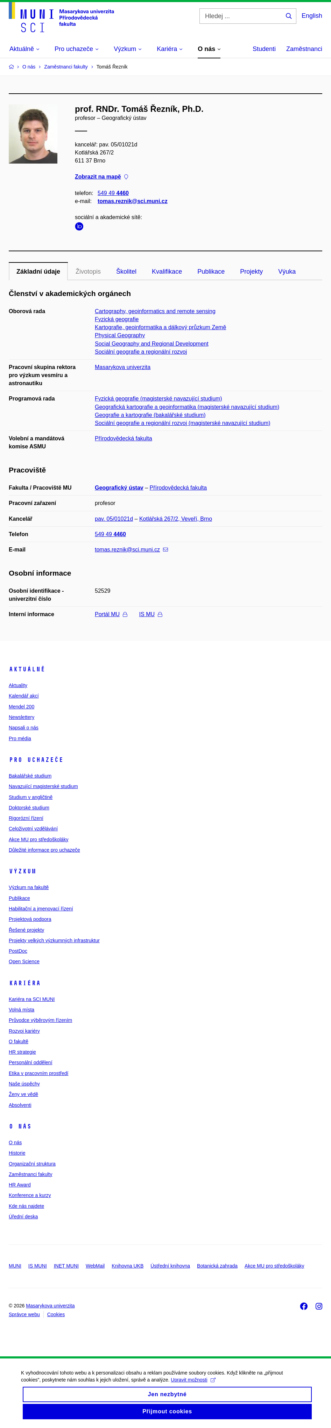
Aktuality (18, 685)
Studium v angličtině (30, 797)
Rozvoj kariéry (24, 1031)
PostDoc (18, 951)
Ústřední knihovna (170, 1266)
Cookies (56, 1314)
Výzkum (22, 871)
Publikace (211, 271)
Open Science (24, 961)
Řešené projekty (26, 930)
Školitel (126, 271)
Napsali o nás (23, 727)
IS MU (150, 614)
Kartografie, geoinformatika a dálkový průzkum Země (160, 327)
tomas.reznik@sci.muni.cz (133, 201)
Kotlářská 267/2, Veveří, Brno (175, 519)
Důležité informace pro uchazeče (44, 850)
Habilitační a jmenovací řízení (41, 908)
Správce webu (24, 1314)
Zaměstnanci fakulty (30, 1174)
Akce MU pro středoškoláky (38, 839)
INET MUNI (66, 1266)
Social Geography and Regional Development (152, 344)
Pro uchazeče (36, 760)
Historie (17, 1153)
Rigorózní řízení (26, 818)
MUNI (15, 1266)
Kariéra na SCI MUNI (32, 999)
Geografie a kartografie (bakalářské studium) (150, 415)
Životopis (88, 271)
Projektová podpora (30, 919)
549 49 (113, 193)
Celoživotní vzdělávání (33, 828)
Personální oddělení (30, 1062)
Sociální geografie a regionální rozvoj (141, 352)
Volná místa (21, 1009)
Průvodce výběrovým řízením (40, 1020)
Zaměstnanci (304, 48)
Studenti (264, 48)
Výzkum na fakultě (29, 887)
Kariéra (25, 983)
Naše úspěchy (24, 1084)
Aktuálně (27, 669)
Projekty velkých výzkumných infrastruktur (54, 940)
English (312, 15)
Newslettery (21, 717)
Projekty (251, 271)
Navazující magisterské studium (43, 786)
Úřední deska (23, 1216)
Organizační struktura (32, 1164)
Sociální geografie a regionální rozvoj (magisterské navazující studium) (182, 423)
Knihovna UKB (127, 1266)
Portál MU (111, 614)
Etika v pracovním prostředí (38, 1073)
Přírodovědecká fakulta (123, 438)
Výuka (287, 271)
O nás (20, 1126)
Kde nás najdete (26, 1206)
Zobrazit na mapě (101, 177)
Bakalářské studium (30, 776)
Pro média (20, 738)
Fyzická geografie (117, 319)
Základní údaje (38, 271)
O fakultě (18, 1041)
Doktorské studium (29, 807)
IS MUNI (37, 1266)
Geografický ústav (119, 488)
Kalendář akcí (24, 696)
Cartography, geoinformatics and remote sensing (155, 311)
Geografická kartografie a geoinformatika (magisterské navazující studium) (187, 407)
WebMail (95, 1266)
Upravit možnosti (193, 1387)
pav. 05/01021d (114, 519)
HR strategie (22, 1052)
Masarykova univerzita (122, 367)
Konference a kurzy (30, 1195)
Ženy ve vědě (23, 1094)
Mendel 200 (21, 706)
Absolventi (20, 1105)
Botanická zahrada (217, 1266)
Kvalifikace (167, 271)
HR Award (20, 1185)
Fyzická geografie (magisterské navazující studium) (158, 399)
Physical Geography (120, 335)
